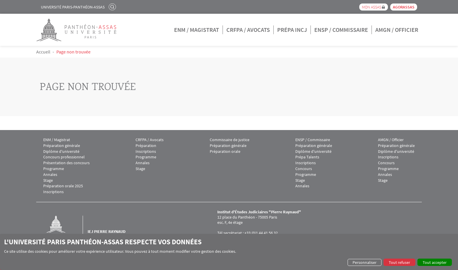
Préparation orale (225, 151)
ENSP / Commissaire (341, 29)
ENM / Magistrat (196, 29)
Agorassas (403, 7)
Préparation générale (61, 145)
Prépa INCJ (292, 29)
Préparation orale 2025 (63, 186)
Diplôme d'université (61, 151)
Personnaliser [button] (365, 262)
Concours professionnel (64, 157)
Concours (303, 168)
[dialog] (229, 252)
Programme (53, 168)
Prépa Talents (307, 157)
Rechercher (113, 6)
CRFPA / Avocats (248, 29)
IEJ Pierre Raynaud (107, 231)
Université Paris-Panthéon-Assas (73, 7)
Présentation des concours (66, 162)
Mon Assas (371, 7)
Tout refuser (399, 262)
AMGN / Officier (396, 29)
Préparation (146, 145)
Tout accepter (435, 262)
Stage (48, 180)
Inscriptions (53, 191)
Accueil (43, 52)
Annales (50, 174)
